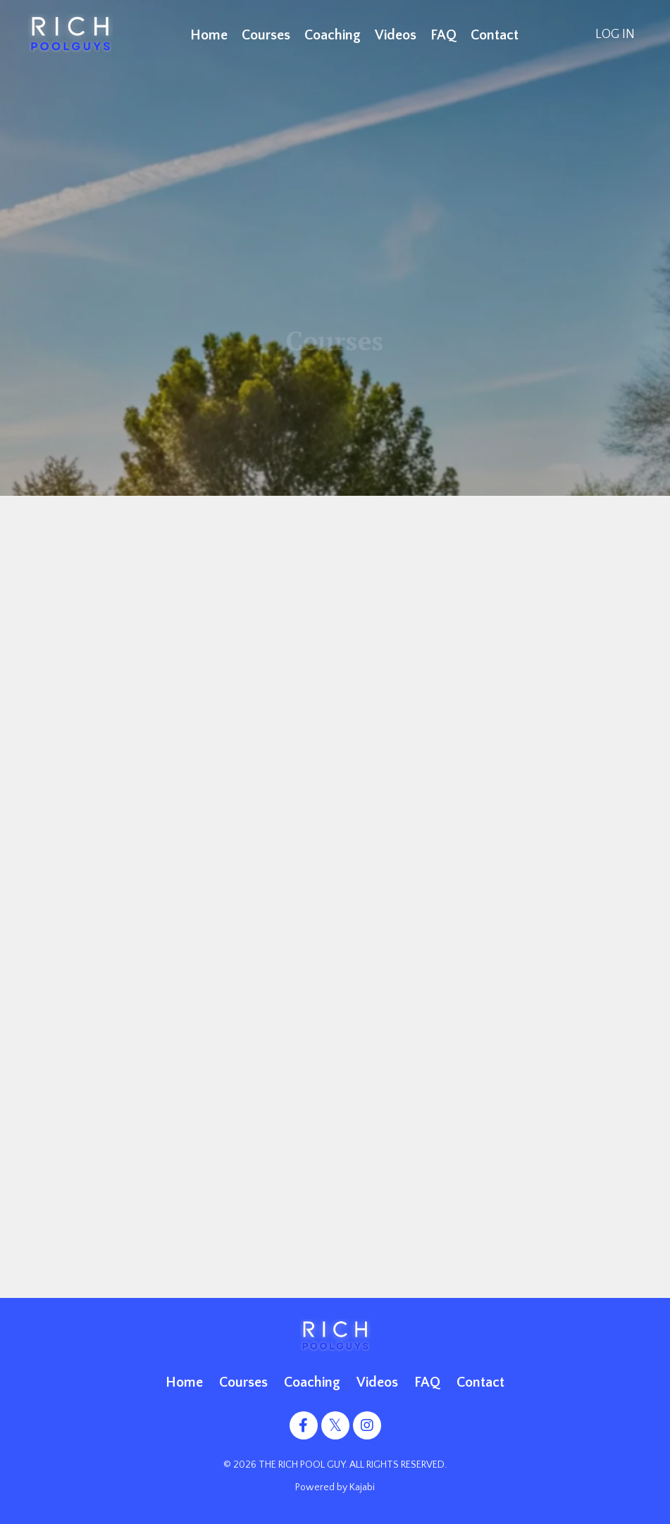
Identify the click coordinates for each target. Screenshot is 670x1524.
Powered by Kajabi (335, 1487)
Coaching (332, 35)
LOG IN (615, 34)
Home (209, 35)
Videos (395, 35)
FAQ (443, 35)
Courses (266, 35)
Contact (495, 35)
